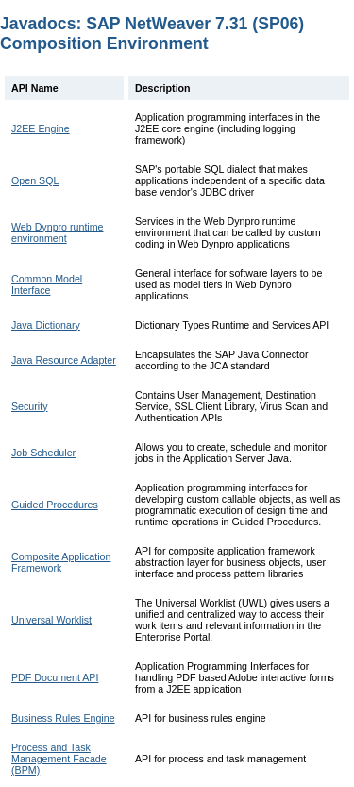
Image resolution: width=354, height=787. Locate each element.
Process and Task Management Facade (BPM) (59, 759)
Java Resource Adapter (63, 360)
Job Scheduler (43, 452)
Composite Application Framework (60, 562)
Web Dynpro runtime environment (57, 232)
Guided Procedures (54, 504)
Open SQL (35, 180)
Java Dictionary (45, 325)
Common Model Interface (46, 284)
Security (29, 406)
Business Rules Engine (63, 718)
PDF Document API (54, 677)
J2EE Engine (40, 128)
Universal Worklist (51, 619)
